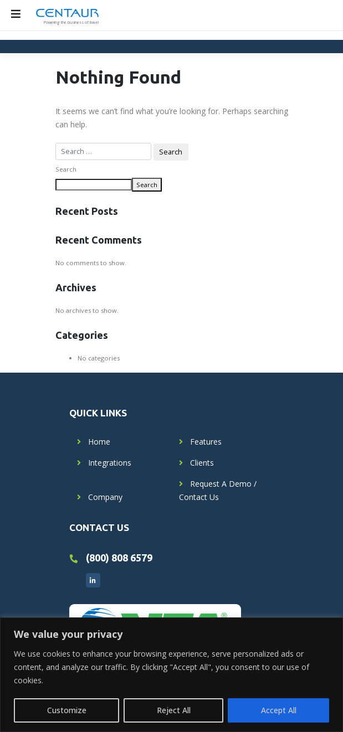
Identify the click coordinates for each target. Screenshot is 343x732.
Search (65, 169)
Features (206, 441)
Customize (66, 710)
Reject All (174, 710)
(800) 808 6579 (119, 557)
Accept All (278, 710)
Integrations (109, 462)
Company (105, 497)
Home (99, 441)
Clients (202, 462)
